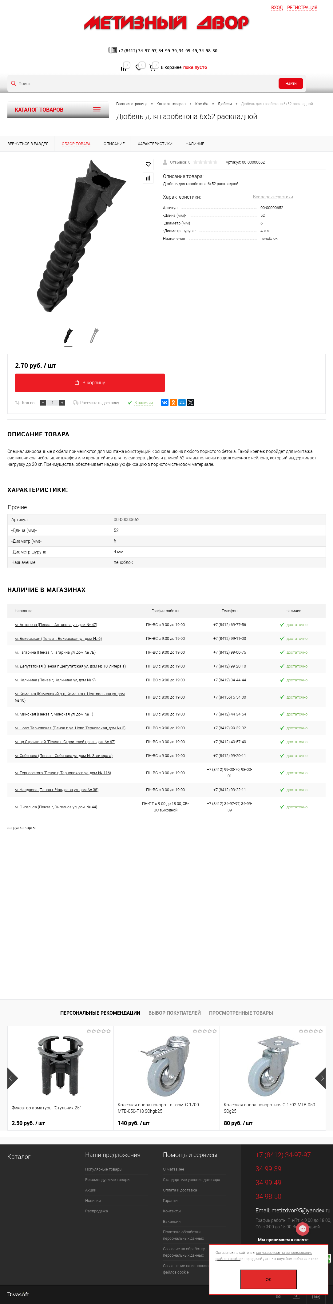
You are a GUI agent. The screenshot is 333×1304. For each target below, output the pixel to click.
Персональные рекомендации (100, 1012)
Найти (290, 83)
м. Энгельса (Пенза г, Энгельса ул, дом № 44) (56, 807)
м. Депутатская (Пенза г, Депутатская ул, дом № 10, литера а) (70, 666)
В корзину (90, 383)
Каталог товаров (58, 109)
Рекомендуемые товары (107, 1179)
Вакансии (171, 1221)
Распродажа (96, 1211)
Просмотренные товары (241, 1012)
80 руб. (238, 1123)
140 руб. (133, 1123)
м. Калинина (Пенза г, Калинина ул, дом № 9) (55, 680)
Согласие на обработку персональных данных (184, 1252)
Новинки (93, 1200)
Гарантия (171, 1200)
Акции (90, 1190)
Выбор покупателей (175, 1012)
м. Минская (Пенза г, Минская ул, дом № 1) (54, 714)
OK (269, 1279)
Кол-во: (28, 402)
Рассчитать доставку (96, 402)
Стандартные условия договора (191, 1179)
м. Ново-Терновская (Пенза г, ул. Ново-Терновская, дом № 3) (70, 728)
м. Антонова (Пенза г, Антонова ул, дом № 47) (56, 624)
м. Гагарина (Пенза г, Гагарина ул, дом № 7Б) (55, 652)
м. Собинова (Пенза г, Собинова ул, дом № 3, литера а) (64, 755)
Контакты (172, 1211)
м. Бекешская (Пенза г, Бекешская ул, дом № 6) (58, 638)
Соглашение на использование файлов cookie (191, 1268)
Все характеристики (273, 196)
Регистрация (302, 7)
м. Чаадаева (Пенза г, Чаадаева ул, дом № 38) (56, 789)
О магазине (173, 1169)
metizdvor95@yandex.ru (301, 1210)
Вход (277, 7)
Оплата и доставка (180, 1190)
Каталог (18, 1156)
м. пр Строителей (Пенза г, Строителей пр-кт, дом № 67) (65, 741)
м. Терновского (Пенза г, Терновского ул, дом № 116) (63, 773)
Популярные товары (103, 1169)
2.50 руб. (28, 1123)
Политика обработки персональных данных (183, 1235)
